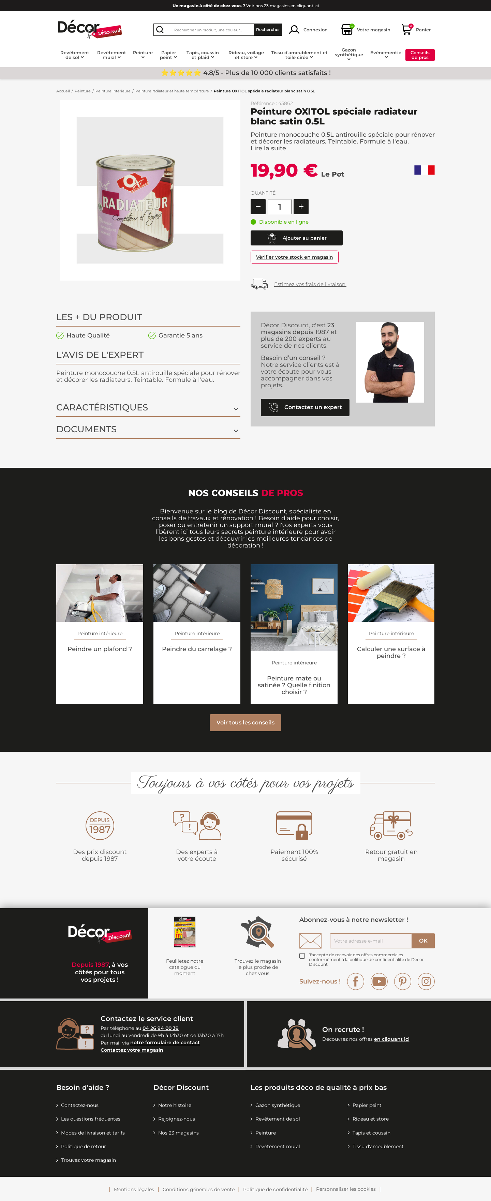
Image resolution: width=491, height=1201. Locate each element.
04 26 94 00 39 (161, 1028)
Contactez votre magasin (132, 1050)
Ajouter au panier (297, 238)
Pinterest (402, 981)
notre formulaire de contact (165, 1043)
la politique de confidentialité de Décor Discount (366, 962)
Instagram (426, 981)
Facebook (355, 981)
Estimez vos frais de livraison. (310, 284)
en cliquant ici (392, 1039)
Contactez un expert (305, 407)
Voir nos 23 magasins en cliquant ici (246, 5)
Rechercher (268, 29)
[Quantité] (280, 206)
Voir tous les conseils (245, 722)
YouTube (379, 981)
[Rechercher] (217, 30)
